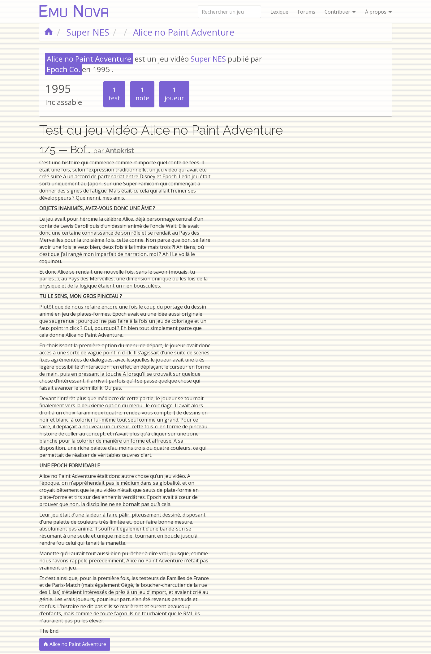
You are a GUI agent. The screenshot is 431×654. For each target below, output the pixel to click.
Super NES (208, 59)
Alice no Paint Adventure (74, 644)
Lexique (279, 11)
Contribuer (340, 11)
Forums (306, 11)
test (114, 93)
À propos (378, 11)
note (142, 93)
